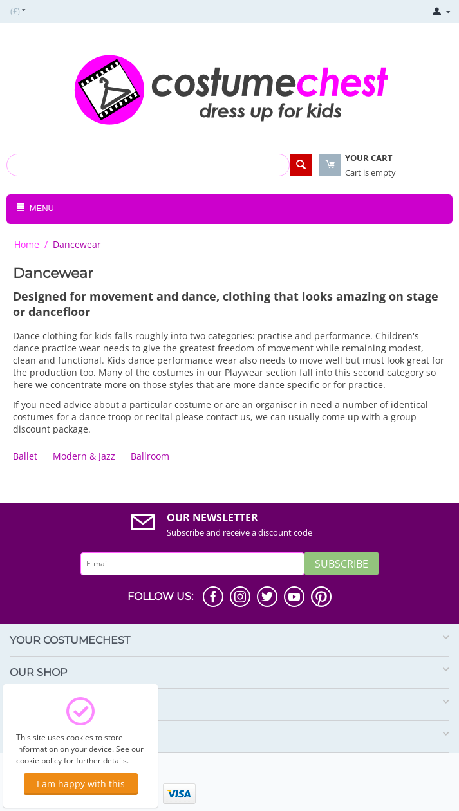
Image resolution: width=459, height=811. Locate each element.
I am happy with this (81, 784)
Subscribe (341, 564)
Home (26, 244)
